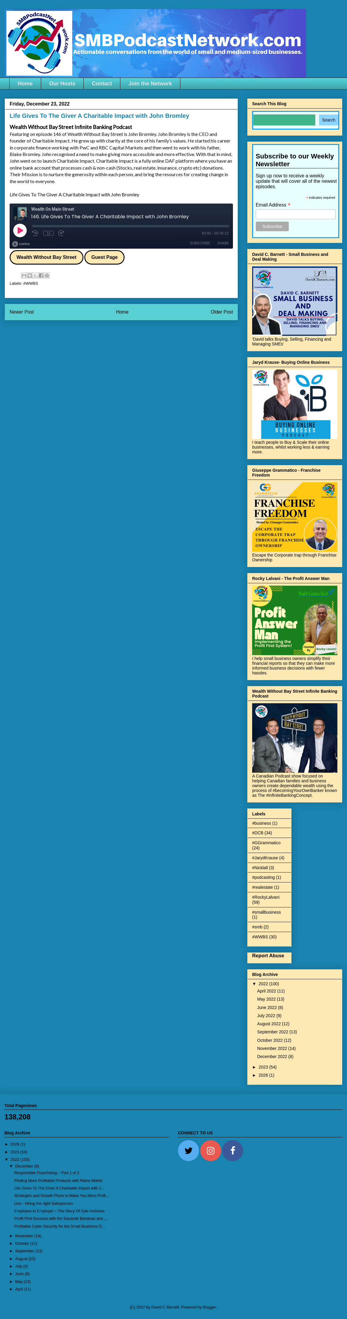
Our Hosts (62, 84)
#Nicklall (260, 867)
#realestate (262, 887)
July (19, 1266)
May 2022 (267, 999)
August (22, 1258)
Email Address (273, 204)
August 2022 (269, 1023)
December (25, 1166)
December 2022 (272, 1056)
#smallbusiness (266, 912)
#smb (257, 927)
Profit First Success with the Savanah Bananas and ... (60, 1218)
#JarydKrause (265, 857)
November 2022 (272, 1048)
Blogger (209, 1307)
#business (261, 823)
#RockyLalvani (265, 897)
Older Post (222, 311)
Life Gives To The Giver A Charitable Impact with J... (59, 1188)
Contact (102, 84)
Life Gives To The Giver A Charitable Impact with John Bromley (74, 194)
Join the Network (150, 84)
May (19, 1281)
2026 (264, 1075)
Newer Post (22, 311)
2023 (264, 1067)
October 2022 (270, 1040)
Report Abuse (268, 955)
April (19, 1289)
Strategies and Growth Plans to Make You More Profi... (61, 1195)
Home (25, 84)
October (22, 1243)
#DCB (257, 832)
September (25, 1251)
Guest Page (104, 257)
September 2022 (273, 1031)
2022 (264, 983)
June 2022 (267, 1007)
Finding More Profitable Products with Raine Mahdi (58, 1180)
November (25, 1236)
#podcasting (263, 877)
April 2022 (267, 991)
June (20, 1273)
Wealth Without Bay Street (47, 257)
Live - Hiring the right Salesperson (43, 1203)
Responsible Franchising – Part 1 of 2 (46, 1172)
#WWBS (30, 283)
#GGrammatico (266, 842)
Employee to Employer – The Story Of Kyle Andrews (59, 1211)
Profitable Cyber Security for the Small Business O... (59, 1226)
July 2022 (266, 1015)
